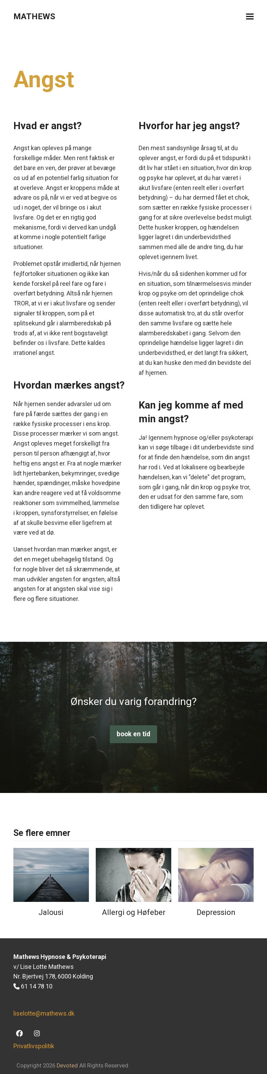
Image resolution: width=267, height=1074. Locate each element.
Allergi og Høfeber (133, 912)
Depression (216, 912)
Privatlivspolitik (33, 1046)
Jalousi (50, 912)
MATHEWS (34, 16)
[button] (250, 17)
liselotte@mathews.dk (43, 1013)
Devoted (67, 1065)
